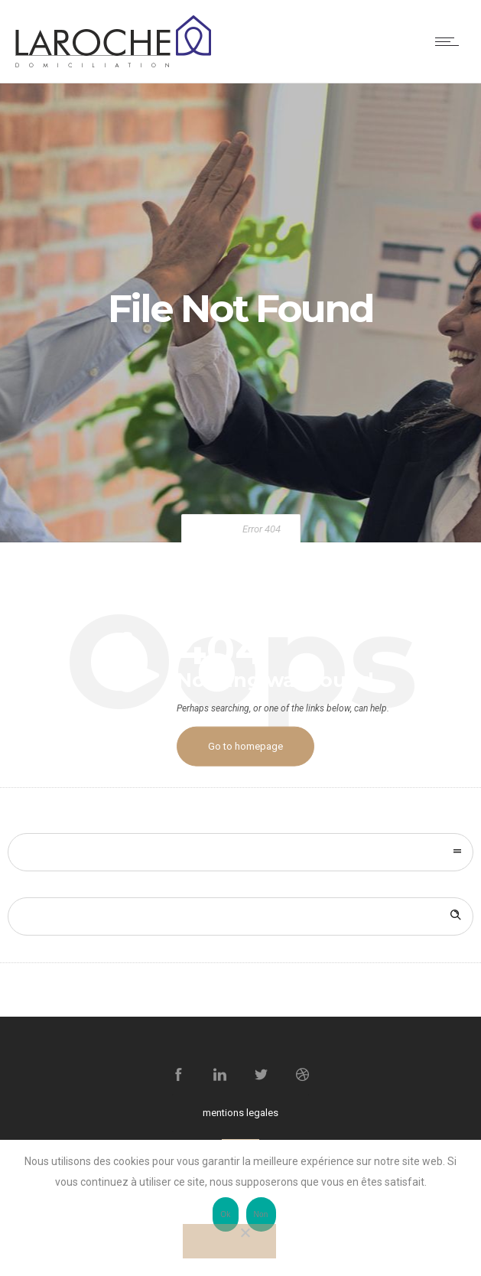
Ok (225, 1214)
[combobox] (240, 852)
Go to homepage (245, 746)
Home (214, 529)
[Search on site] (240, 916)
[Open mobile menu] (450, 41)
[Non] (229, 1241)
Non (261, 1214)
